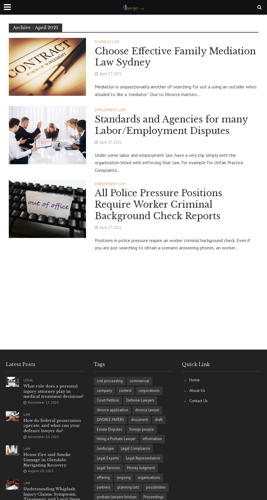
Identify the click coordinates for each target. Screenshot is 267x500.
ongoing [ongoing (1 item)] (124, 477)
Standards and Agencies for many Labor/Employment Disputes (171, 125)
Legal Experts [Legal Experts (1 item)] (108, 458)
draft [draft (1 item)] (159, 419)
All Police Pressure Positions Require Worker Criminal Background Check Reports (158, 204)
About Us (197, 390)
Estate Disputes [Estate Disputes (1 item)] (109, 429)
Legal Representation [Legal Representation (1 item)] (143, 458)
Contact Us (198, 400)
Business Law (107, 42)
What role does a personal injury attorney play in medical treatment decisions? (53, 391)
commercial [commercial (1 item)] (139, 380)
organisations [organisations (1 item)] (149, 477)
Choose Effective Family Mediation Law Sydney (175, 57)
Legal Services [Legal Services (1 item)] (108, 467)
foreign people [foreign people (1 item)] (141, 429)
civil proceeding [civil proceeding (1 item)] (110, 380)
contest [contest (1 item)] (125, 390)
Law (26, 414)
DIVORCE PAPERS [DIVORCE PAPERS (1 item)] (110, 419)
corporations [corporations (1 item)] (149, 390)
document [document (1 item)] (139, 419)
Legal (28, 380)
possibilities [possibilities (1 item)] (156, 487)
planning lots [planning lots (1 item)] (128, 487)
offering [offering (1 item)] (103, 477)
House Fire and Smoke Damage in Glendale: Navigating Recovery (47, 459)
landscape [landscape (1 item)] (105, 448)
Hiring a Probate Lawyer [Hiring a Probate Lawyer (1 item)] (116, 438)
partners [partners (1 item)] (103, 487)
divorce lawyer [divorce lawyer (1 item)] (147, 409)
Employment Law (110, 110)
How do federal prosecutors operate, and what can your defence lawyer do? (52, 425)
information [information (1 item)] (152, 438)
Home (194, 379)
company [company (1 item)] (104, 390)
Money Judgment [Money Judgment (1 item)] (141, 467)
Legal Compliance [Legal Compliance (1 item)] (135, 448)
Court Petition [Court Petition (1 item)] (108, 400)
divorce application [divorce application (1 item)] (112, 409)
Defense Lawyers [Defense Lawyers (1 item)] (140, 400)
